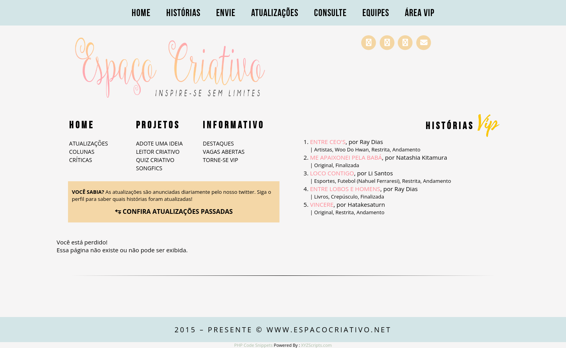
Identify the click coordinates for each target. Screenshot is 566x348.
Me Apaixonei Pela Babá (346, 157)
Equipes (375, 12)
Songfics (149, 168)
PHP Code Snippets (253, 345)
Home (141, 12)
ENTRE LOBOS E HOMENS (345, 189)
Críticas (80, 160)
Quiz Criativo (155, 160)
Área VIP (419, 12)
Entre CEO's (327, 142)
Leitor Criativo (158, 151)
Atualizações (274, 12)
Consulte (330, 12)
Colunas (81, 151)
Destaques (218, 143)
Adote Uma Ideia (159, 143)
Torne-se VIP (220, 160)
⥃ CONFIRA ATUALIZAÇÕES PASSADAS (174, 211)
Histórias (183, 12)
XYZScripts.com (316, 345)
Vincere (322, 204)
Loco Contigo (332, 173)
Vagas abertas (223, 151)
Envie (225, 12)
